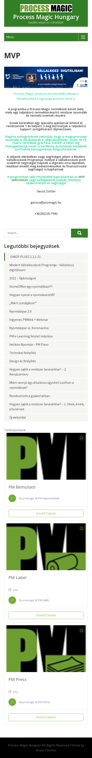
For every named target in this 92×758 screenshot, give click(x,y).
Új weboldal (17, 417)
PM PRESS (44, 702)
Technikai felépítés (22, 353)
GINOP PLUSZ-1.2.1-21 (25, 257)
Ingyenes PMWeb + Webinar (28, 319)
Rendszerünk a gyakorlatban (29, 396)
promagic (28, 498)
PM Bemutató (22, 487)
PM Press (18, 679)
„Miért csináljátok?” (23, 303)
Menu (10, 37)
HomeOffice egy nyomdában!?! (30, 286)
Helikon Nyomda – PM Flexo (29, 344)
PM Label (17, 577)
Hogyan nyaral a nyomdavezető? (32, 295)
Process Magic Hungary (46, 17)
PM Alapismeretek (49, 498)
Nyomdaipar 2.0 (20, 311)
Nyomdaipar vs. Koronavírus (29, 328)
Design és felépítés (22, 361)
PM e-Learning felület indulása (31, 336)
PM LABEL (44, 600)
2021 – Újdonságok (22, 278)
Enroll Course (46, 513)
